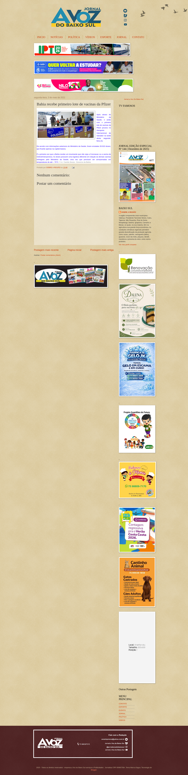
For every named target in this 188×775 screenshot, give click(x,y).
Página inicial (74, 250)
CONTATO (138, 37)
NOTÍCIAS (57, 37)
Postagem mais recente (46, 250)
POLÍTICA (74, 37)
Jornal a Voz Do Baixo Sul (133, 99)
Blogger (94, 770)
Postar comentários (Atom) (50, 255)
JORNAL (122, 37)
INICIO (41, 37)
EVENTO (122, 710)
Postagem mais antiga (102, 250)
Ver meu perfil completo (127, 245)
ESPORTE (105, 37)
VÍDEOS (90, 37)
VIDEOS (122, 720)
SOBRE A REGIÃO (128, 212)
